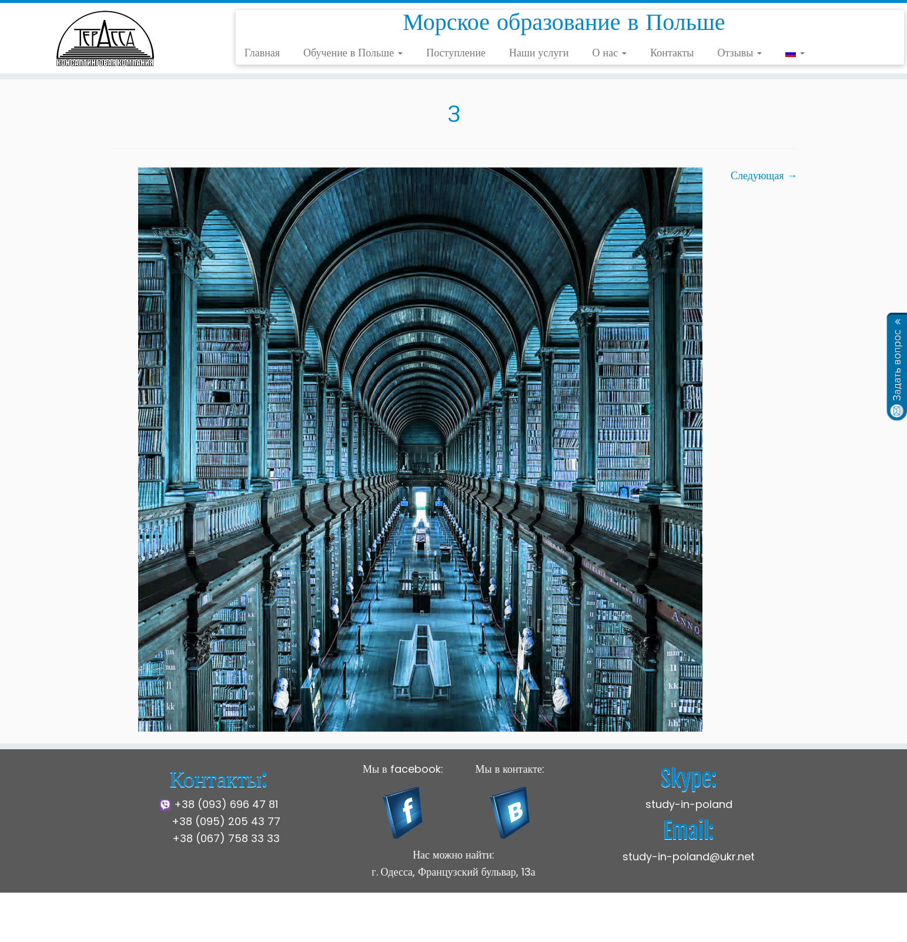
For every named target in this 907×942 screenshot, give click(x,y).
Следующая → (764, 175)
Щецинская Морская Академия (382, 924)
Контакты (672, 52)
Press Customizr (594, 924)
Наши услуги (538, 52)
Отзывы (739, 52)
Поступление (456, 52)
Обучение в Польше (353, 52)
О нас (610, 52)
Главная (262, 52)
